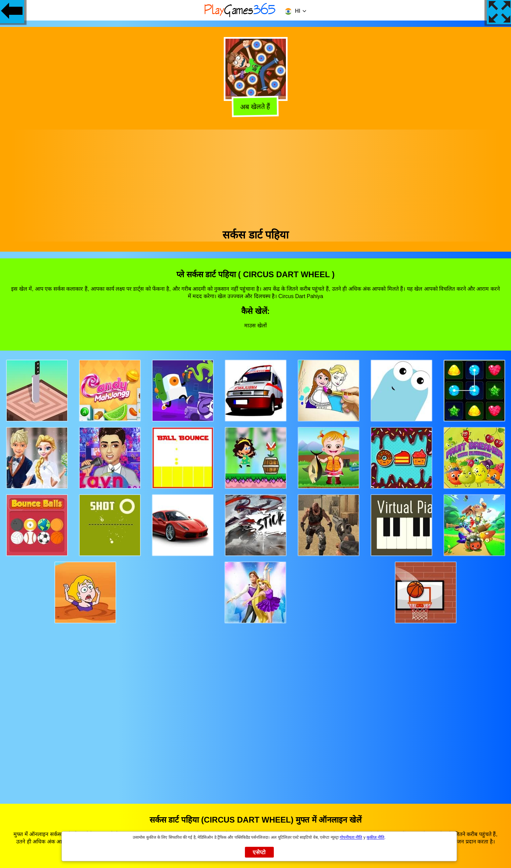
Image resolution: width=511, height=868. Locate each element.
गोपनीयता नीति (351, 837)
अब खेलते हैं (256, 106)
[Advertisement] (255, 177)
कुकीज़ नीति (375, 837)
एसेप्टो (259, 852)
